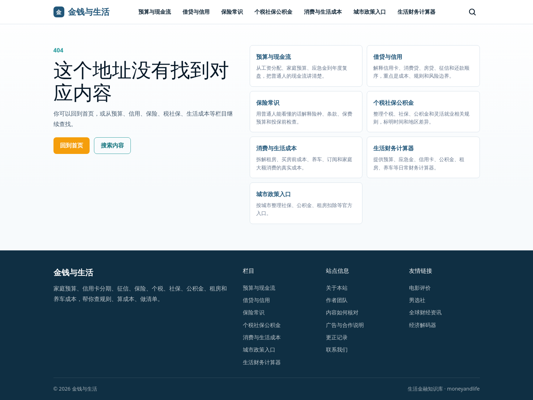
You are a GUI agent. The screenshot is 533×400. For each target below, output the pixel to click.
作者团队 (337, 300)
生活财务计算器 (416, 12)
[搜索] (472, 12)
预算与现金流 (154, 12)
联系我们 (337, 349)
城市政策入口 (369, 12)
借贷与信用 (196, 12)
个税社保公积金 (273, 12)
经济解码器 (422, 324)
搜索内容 (112, 145)
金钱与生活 (73, 272)
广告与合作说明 (345, 324)
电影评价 (420, 287)
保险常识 (232, 12)
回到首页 (71, 145)
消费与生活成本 (323, 12)
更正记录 (337, 337)
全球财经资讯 (425, 312)
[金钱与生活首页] (81, 12)
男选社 (417, 300)
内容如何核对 (342, 312)
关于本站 (337, 287)
